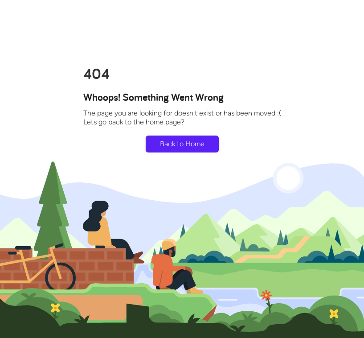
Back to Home (182, 144)
